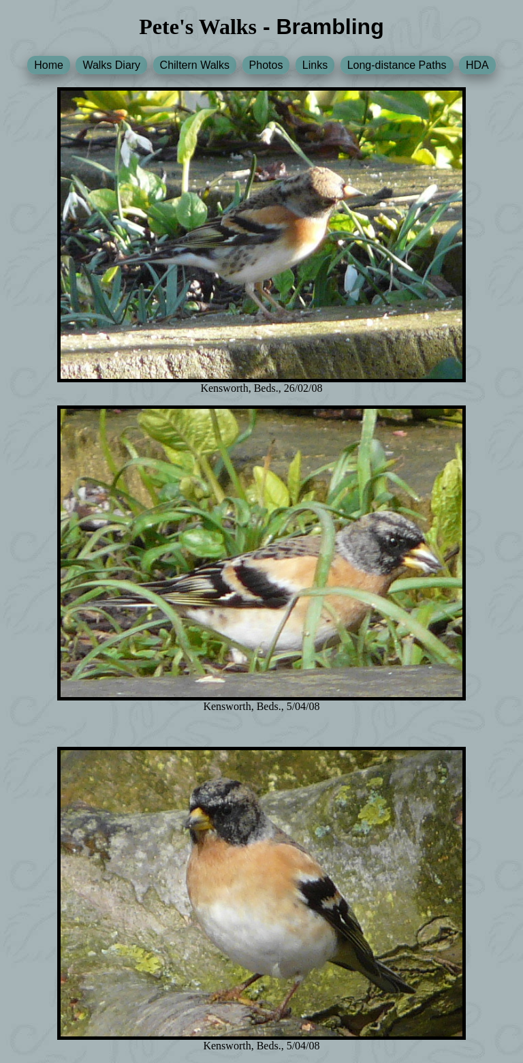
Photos (266, 65)
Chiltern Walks (195, 65)
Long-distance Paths (397, 65)
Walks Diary (111, 65)
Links (315, 65)
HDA (477, 65)
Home (48, 65)
